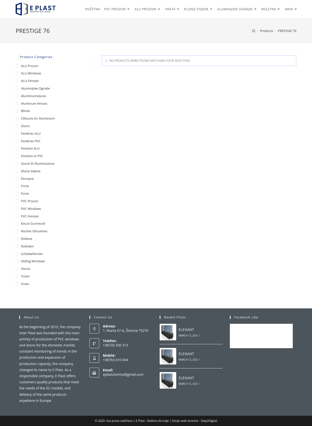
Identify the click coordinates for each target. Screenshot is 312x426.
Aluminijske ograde (35, 88)
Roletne (26, 238)
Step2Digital (209, 421)
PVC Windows (31, 208)
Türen (25, 276)
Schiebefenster (32, 254)
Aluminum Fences (34, 103)
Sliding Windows (33, 261)
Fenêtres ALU (31, 133)
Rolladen (27, 246)
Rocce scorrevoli (33, 223)
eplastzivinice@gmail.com (123, 374)
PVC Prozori (29, 201)
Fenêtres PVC (30, 141)
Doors (25, 126)
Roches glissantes (34, 231)
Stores (25, 268)
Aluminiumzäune (33, 96)
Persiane (27, 178)
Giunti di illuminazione (37, 163)
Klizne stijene (30, 171)
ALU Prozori (29, 66)
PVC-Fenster (30, 216)
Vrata (25, 284)
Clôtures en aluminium (38, 118)
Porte (25, 193)
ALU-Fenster (30, 81)
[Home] (253, 31)
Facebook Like (246, 317)
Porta (25, 186)
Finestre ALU (30, 148)
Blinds (25, 111)
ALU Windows (31, 73)
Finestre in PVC (32, 156)
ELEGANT (186, 329)
